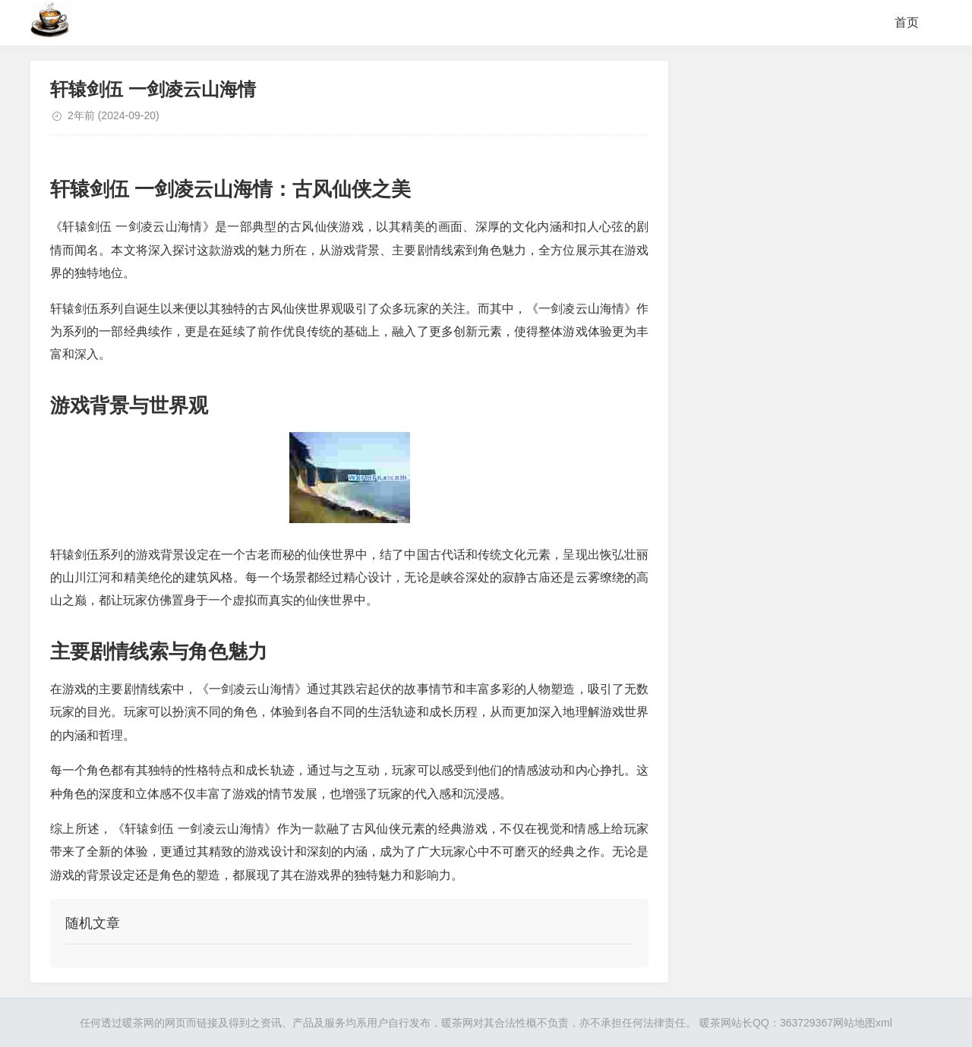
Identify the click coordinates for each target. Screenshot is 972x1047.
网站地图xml (862, 1023)
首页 (907, 22)
